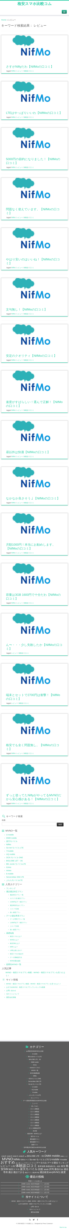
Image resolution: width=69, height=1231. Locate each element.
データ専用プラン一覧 (17, 919)
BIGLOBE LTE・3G (35, 1059)
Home (3, 20)
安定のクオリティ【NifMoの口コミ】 (31, 355)
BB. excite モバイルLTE (16, 864)
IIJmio (8, 867)
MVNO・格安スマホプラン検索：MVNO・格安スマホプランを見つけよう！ (33, 984)
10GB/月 (21, 1156)
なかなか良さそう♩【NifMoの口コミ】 (33, 498)
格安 (63, 1166)
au (25, 1156)
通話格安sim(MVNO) (50, 1172)
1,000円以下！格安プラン (18, 923)
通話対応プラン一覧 (16, 895)
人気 (13, 1166)
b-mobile (9, 874)
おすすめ (8, 1162)
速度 (63, 1172)
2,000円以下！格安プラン (18, 902)
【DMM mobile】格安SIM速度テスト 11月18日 (35, 1189)
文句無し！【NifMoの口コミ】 (26, 309)
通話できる (18, 1172)
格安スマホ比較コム (34, 4)
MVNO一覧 (34, 1070)
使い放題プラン (15, 912)
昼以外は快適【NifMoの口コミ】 (28, 452)
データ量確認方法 (16, 957)
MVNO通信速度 (15, 961)
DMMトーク (64, 1156)
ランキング (11, 888)
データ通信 (52, 1163)
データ (34, 1163)
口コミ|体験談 (35, 1109)
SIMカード (25, 1160)
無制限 (46, 1169)
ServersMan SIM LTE (15, 877)
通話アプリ (28, 1172)
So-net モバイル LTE (15, 848)
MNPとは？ (14, 947)
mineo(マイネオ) (35, 1067)
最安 (58, 1166)
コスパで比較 (14, 909)
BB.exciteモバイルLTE (35, 1056)
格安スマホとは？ (16, 936)
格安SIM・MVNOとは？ (34, 1133)
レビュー (20, 71)
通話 (10, 1172)
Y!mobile (9, 851)
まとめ (18, 1163)
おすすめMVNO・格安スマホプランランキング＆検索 (25, 987)
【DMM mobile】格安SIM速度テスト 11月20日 (35, 1184)
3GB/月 (9, 1156)
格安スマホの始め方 (16, 954)
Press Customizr (48, 1223)
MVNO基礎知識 (35, 1073)
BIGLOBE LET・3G (14, 861)
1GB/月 (4, 1156)
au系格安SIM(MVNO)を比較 (34, 1051)
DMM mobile (11, 838)
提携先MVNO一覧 (13, 964)
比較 (40, 1169)
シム (22, 1163)
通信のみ (58, 1169)
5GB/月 (15, 1156)
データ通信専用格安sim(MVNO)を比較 (35, 1100)
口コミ (32, 71)
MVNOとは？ (14, 940)
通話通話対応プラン (14, 891)
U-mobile (10, 835)
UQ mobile (10, 854)
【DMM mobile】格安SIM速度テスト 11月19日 (35, 1187)
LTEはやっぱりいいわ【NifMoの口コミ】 (34, 112)
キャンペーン (35, 1098)
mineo (8, 870)
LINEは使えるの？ (16, 950)
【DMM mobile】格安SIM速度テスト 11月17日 (35, 1192)
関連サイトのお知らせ (35, 1181)
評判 (51, 1169)
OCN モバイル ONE (14, 857)
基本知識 (41, 1166)
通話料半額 (35, 1172)
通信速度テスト (35, 1139)
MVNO (7, 1159)
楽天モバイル (11, 841)
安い (55, 1166)
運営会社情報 (11, 997)
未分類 (35, 1131)
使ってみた (34, 1106)
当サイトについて (12, 994)
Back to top (63, 1227)
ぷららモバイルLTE (14, 880)
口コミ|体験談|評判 (35, 1128)
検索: (4, 820)
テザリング (27, 1163)
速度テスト (34, 1144)
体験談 (26, 71)
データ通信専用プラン (15, 916)
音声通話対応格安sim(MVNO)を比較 (35, 1147)
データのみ (41, 1163)
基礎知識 (10, 933)
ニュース (35, 1103)
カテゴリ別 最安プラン (17, 898)
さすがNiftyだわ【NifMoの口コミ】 (30, 66)
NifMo (13, 71)
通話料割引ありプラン (17, 905)
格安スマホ (14, 1169)
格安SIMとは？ (15, 943)
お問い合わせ (11, 991)
